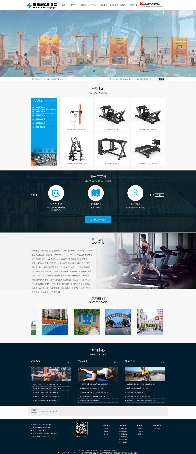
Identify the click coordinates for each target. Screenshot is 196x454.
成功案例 (103, 5)
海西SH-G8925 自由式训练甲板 (147, 163)
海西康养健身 (40, 123)
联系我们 (123, 5)
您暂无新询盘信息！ (57, 79)
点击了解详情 (98, 219)
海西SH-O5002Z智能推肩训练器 (76, 129)
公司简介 (106, 429)
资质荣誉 (106, 434)
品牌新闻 (140, 429)
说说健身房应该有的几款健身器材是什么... (95, 392)
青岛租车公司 (44, 411)
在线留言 (107, 450)
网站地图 (39, 79)
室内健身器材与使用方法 (136, 392)
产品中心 (93, 5)
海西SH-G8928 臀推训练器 (148, 129)
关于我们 (73, 5)
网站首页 (82, 450)
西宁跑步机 (135, 79)
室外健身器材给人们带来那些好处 (139, 396)
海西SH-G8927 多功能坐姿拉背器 (76, 163)
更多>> (69, 362)
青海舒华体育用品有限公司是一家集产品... (47, 392)
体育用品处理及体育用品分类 (137, 388)
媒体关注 (140, 434)
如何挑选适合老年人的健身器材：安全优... (47, 384)
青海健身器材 (127, 79)
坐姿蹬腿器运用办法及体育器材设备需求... (142, 384)
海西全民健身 (40, 115)
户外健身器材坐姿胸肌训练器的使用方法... (95, 396)
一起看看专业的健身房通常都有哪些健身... (95, 384)
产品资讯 (140, 431)
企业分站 (33, 79)
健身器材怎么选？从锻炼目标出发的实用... (47, 396)
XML (48, 79)
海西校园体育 (40, 127)
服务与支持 (114, 5)
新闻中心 (83, 5)
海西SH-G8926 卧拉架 (112, 163)
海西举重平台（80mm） (112, 129)
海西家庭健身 (40, 107)
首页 (64, 5)
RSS (45, 79)
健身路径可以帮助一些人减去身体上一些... (142, 400)
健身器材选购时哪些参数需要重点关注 (46, 401)
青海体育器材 (118, 79)
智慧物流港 (53, 411)
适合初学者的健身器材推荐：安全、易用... (47, 388)
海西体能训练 (40, 119)
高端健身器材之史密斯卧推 (89, 400)
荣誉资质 (133, 5)
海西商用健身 (40, 111)
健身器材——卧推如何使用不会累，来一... (95, 388)
